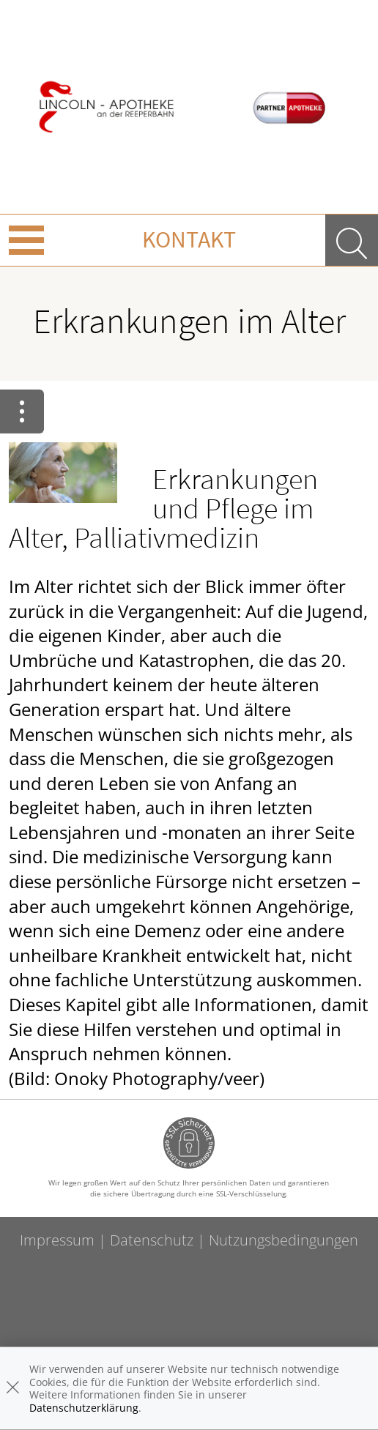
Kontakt (189, 239)
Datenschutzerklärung (83, 1408)
